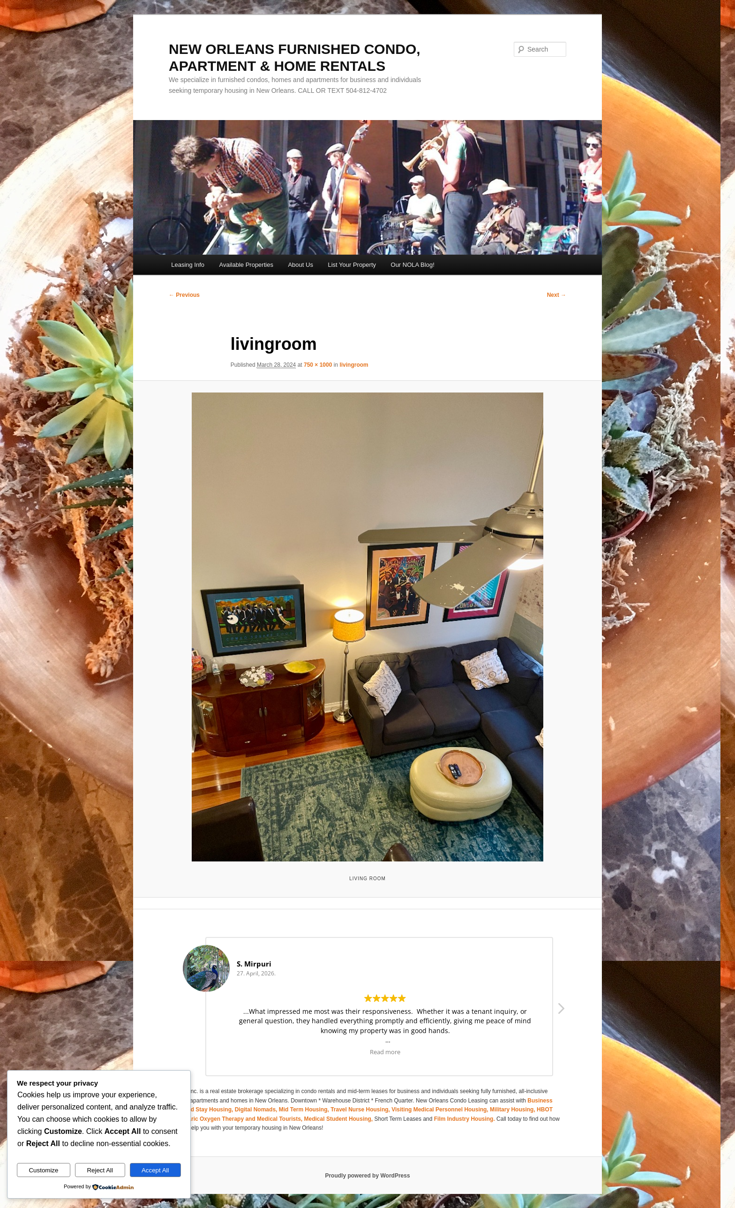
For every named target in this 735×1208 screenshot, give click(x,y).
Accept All (155, 1170)
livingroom (353, 365)
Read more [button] (385, 1052)
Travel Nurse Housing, (360, 1109)
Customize (43, 1170)
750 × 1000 (318, 365)
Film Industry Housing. (464, 1119)
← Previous (184, 295)
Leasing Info (187, 264)
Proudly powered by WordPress (367, 1175)
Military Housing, (513, 1109)
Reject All (100, 1170)
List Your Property (352, 264)
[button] (560, 1011)
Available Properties (246, 264)
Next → (556, 295)
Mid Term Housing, (304, 1109)
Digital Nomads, (257, 1109)
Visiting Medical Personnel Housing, (440, 1109)
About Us (300, 264)
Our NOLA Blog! (413, 264)
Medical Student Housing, (339, 1119)
